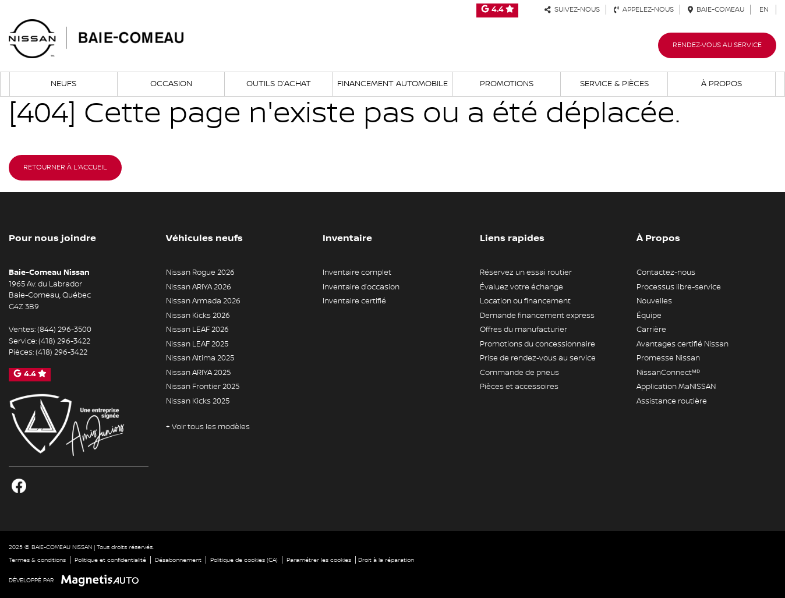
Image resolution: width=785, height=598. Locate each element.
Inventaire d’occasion (361, 287)
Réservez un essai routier (526, 272)
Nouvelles (654, 301)
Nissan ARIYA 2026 (198, 287)
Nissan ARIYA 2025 (198, 372)
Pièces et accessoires (519, 386)
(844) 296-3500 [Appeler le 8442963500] (64, 329)
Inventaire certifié (354, 301)
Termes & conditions (37, 560)
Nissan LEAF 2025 (197, 344)
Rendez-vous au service (717, 45)
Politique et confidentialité (110, 560)
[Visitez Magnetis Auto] (102, 580)
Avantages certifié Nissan (683, 344)
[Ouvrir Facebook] (19, 486)
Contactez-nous (666, 272)
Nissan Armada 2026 (203, 301)
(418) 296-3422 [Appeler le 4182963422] (64, 341)
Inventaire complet (357, 272)
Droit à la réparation (386, 560)
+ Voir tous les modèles (208, 426)
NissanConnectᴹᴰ (668, 372)
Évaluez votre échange (521, 287)
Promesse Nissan (668, 358)
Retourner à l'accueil (65, 167)
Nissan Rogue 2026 (200, 272)
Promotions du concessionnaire (537, 344)
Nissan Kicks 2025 (197, 401)
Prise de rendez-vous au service (538, 358)
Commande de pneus (519, 372)
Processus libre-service (679, 287)
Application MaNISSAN (676, 386)
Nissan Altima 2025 (200, 358)
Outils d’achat (278, 84)
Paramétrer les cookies (319, 560)
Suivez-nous (572, 9)
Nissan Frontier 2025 (202, 386)
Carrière (651, 329)
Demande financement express (537, 315)
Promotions (506, 84)
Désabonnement (178, 560)
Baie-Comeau (716, 9)
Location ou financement (525, 301)
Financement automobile (392, 84)
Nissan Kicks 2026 (198, 315)
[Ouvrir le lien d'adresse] (50, 295)
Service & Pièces (614, 84)
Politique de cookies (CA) (244, 560)
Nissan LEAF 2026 (197, 329)
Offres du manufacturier (523, 329)
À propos (721, 84)
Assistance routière (672, 401)
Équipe (649, 315)
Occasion (171, 84)
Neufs (63, 84)
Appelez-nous (644, 9)
